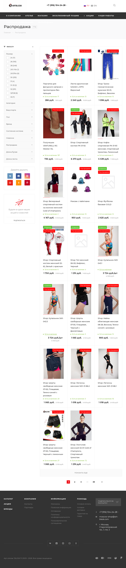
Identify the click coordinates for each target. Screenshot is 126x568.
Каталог (8, 499)
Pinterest (27, 182)
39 (94, 482)
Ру (88, 5)
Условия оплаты (84, 504)
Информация (58, 499)
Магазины (55, 504)
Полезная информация (61, 507)
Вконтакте (10, 176)
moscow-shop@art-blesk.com (108, 517)
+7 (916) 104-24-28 (56, 5)
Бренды (8, 509)
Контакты (28, 504)
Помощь (82, 499)
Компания (30, 499)
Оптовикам (56, 511)
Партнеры (28, 507)
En (95, 5)
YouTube (10, 182)
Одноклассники (18, 182)
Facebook (18, 176)
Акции (7, 504)
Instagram (27, 176)
